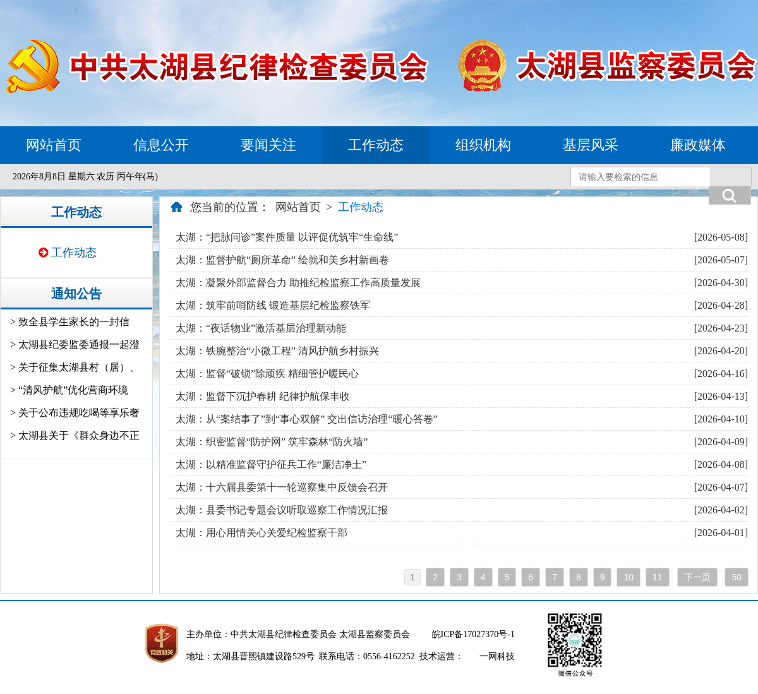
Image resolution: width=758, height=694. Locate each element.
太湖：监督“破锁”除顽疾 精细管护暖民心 (267, 373)
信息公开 (161, 145)
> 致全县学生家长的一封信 (69, 321)
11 (658, 577)
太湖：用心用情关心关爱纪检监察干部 (261, 532)
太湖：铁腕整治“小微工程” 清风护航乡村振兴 (277, 350)
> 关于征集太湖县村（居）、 (75, 367)
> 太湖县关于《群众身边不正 (75, 435)
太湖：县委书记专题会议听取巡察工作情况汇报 (282, 510)
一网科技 (497, 656)
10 (628, 577)
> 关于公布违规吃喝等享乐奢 (75, 412)
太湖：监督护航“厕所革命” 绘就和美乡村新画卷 (282, 259)
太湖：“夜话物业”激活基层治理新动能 (261, 328)
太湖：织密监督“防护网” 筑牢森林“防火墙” (272, 441)
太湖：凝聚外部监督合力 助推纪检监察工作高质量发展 (298, 282)
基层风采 (590, 145)
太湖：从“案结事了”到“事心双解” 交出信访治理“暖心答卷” (307, 419)
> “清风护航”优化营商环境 (69, 390)
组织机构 (483, 145)
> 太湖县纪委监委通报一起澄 (75, 344)
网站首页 (53, 145)
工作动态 (376, 145)
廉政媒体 (698, 145)
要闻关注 (268, 145)
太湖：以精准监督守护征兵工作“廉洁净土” (271, 464)
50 (736, 577)
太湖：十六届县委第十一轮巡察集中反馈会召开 (282, 487)
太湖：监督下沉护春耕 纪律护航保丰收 (263, 396)
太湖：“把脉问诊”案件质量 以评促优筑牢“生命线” (287, 237)
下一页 (697, 577)
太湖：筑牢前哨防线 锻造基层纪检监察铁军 (273, 305)
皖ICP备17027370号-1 (473, 634)
